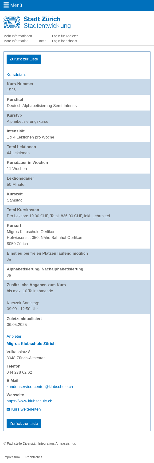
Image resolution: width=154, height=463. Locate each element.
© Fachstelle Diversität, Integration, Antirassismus (40, 443)
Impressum (12, 457)
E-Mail (12, 380)
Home (42, 41)
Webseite (15, 395)
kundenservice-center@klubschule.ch (40, 386)
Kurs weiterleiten (26, 409)
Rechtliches (33, 457)
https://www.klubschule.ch (29, 401)
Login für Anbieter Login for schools (65, 38)
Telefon (13, 366)
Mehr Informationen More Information (18, 38)
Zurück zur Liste (24, 59)
